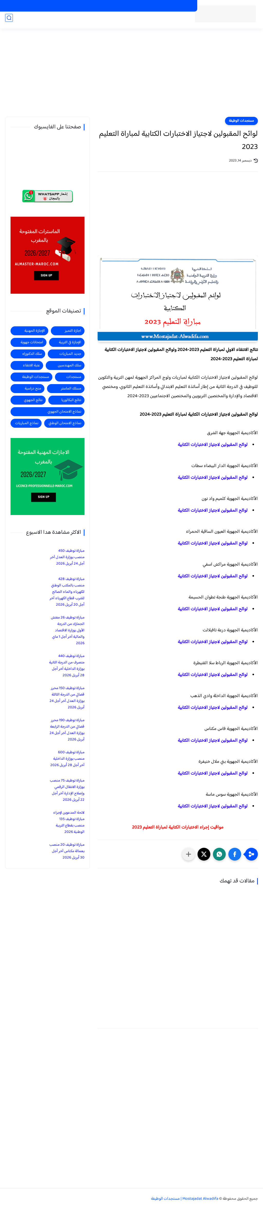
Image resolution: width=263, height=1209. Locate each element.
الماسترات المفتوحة (177, 6)
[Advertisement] (131, 77)
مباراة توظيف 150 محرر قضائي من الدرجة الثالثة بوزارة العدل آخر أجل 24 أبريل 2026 (67, 698)
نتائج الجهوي (33, 400)
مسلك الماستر (71, 388)
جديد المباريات (119, 21)
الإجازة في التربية (70, 342)
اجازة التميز (25, 21)
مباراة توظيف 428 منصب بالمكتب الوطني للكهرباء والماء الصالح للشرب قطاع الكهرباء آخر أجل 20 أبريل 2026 (67, 592)
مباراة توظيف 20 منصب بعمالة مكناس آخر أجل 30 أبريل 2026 (66, 851)
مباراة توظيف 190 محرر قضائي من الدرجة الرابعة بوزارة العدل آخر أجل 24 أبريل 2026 (67, 730)
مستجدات (95, 21)
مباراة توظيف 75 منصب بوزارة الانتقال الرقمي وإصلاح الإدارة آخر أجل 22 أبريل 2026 (67, 790)
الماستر (6, 21)
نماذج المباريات (26, 423)
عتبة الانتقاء (31, 365)
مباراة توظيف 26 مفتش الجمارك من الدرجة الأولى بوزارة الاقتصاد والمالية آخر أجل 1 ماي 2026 (67, 630)
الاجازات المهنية (147, 6)
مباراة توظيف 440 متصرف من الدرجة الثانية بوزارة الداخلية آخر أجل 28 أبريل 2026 (66, 666)
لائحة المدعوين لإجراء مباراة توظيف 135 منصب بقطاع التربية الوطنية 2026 (68, 822)
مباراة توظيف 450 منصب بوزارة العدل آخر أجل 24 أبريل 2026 (67, 557)
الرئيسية (174, 21)
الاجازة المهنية (49, 21)
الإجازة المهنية (34, 331)
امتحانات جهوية (32, 342)
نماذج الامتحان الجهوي (64, 411)
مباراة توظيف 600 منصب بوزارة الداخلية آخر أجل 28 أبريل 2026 (67, 758)
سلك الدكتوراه (32, 354)
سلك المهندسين (69, 365)
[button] (234, 854)
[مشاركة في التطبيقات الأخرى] (188, 854)
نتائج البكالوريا (71, 400)
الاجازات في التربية (118, 6)
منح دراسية (92, 6)
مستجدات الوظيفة (149, 21)
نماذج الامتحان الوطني (65, 423)
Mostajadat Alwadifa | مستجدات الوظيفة (184, 1198)
